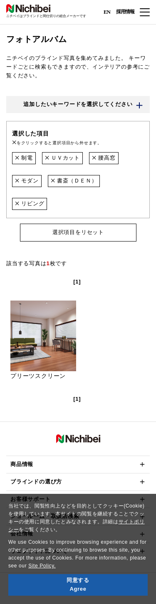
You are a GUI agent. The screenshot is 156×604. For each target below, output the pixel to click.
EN (107, 11)
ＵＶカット (62, 158)
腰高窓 (104, 158)
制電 (24, 158)
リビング (29, 203)
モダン (27, 181)
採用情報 (125, 12)
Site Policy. (42, 566)
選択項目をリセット (78, 232)
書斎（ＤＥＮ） (74, 181)
